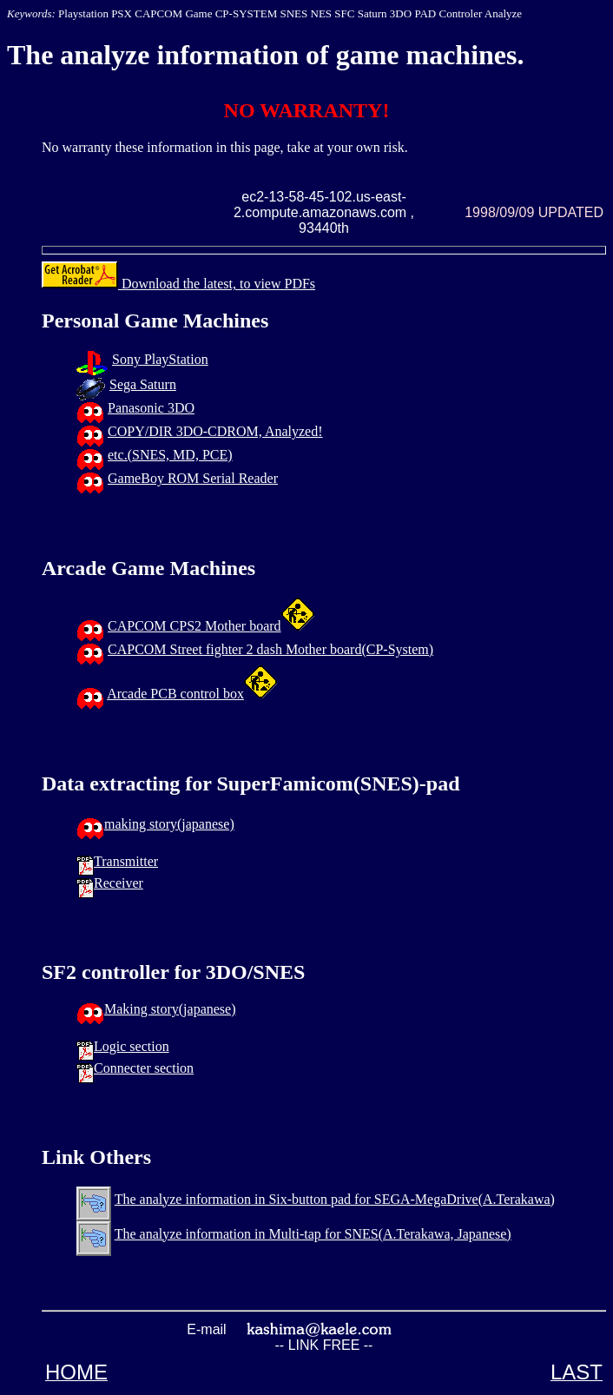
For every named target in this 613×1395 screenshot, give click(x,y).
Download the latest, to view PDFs (178, 283)
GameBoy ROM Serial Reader (193, 478)
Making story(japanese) (170, 1009)
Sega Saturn (142, 384)
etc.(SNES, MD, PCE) (170, 454)
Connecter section (144, 1068)
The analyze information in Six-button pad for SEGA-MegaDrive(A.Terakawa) (335, 1199)
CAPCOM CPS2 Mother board (194, 625)
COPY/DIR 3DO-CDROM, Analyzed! (215, 431)
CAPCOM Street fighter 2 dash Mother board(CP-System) (270, 649)
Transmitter (126, 861)
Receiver (118, 883)
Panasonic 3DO (151, 407)
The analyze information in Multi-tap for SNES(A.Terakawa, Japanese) (313, 1233)
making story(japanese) (169, 824)
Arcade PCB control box (175, 693)
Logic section (131, 1046)
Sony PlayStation (160, 359)
